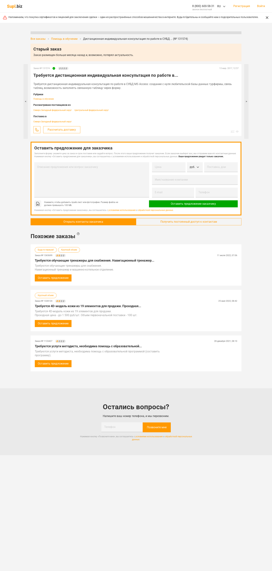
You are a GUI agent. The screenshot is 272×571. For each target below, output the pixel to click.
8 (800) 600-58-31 (203, 6)
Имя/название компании (171, 179)
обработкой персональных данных (155, 210)
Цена (158, 167)
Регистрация (241, 6)
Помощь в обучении (43, 99)
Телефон (204, 192)
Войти (261, 6)
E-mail (159, 192)
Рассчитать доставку (62, 129)
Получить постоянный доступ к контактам (189, 221)
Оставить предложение (53, 278)
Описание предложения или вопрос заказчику (67, 167)
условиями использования (122, 210)
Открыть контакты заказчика (82, 221)
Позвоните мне (157, 427)
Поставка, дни (216, 167)
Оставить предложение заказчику (195, 203)
